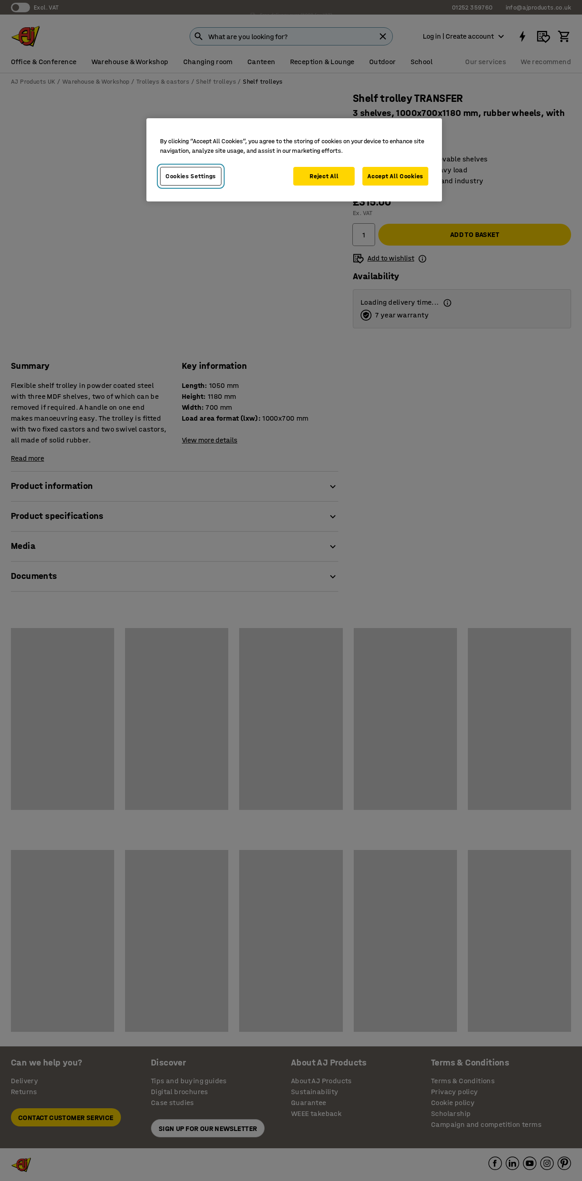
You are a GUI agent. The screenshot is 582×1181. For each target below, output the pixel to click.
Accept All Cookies (395, 176)
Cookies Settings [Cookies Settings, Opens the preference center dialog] (191, 176)
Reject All (324, 176)
